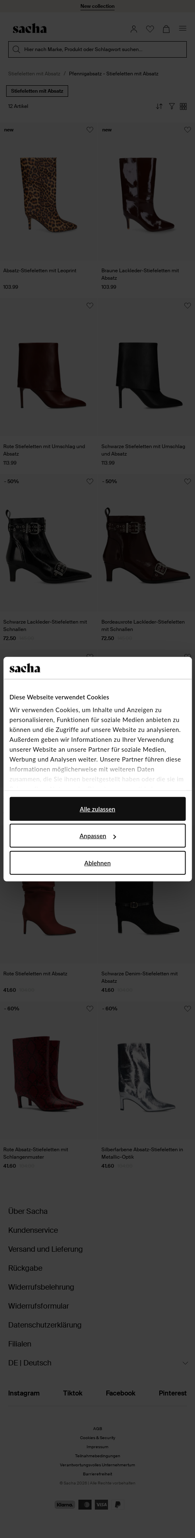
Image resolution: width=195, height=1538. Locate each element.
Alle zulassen (97, 808)
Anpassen (98, 835)
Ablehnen (97, 862)
